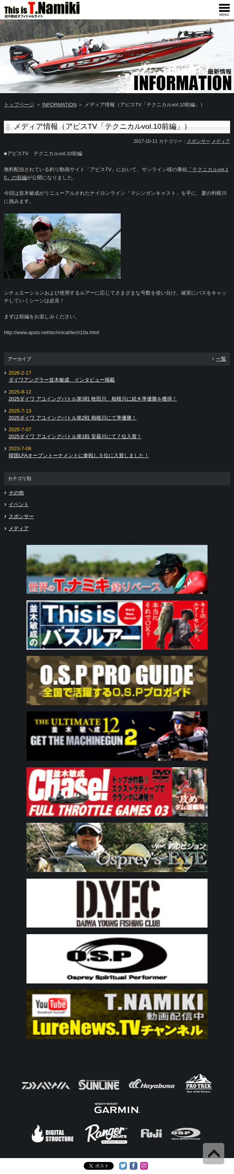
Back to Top (213, 1153)
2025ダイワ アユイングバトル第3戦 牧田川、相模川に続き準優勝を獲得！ (93, 399)
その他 (16, 493)
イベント (19, 504)
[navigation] (224, 9)
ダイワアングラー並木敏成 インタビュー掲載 (62, 380)
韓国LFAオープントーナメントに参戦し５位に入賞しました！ (79, 455)
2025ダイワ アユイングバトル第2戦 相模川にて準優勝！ (73, 418)
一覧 (221, 359)
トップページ (19, 105)
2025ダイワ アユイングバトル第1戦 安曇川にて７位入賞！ (75, 436)
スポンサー (198, 141)
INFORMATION (59, 105)
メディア (220, 141)
